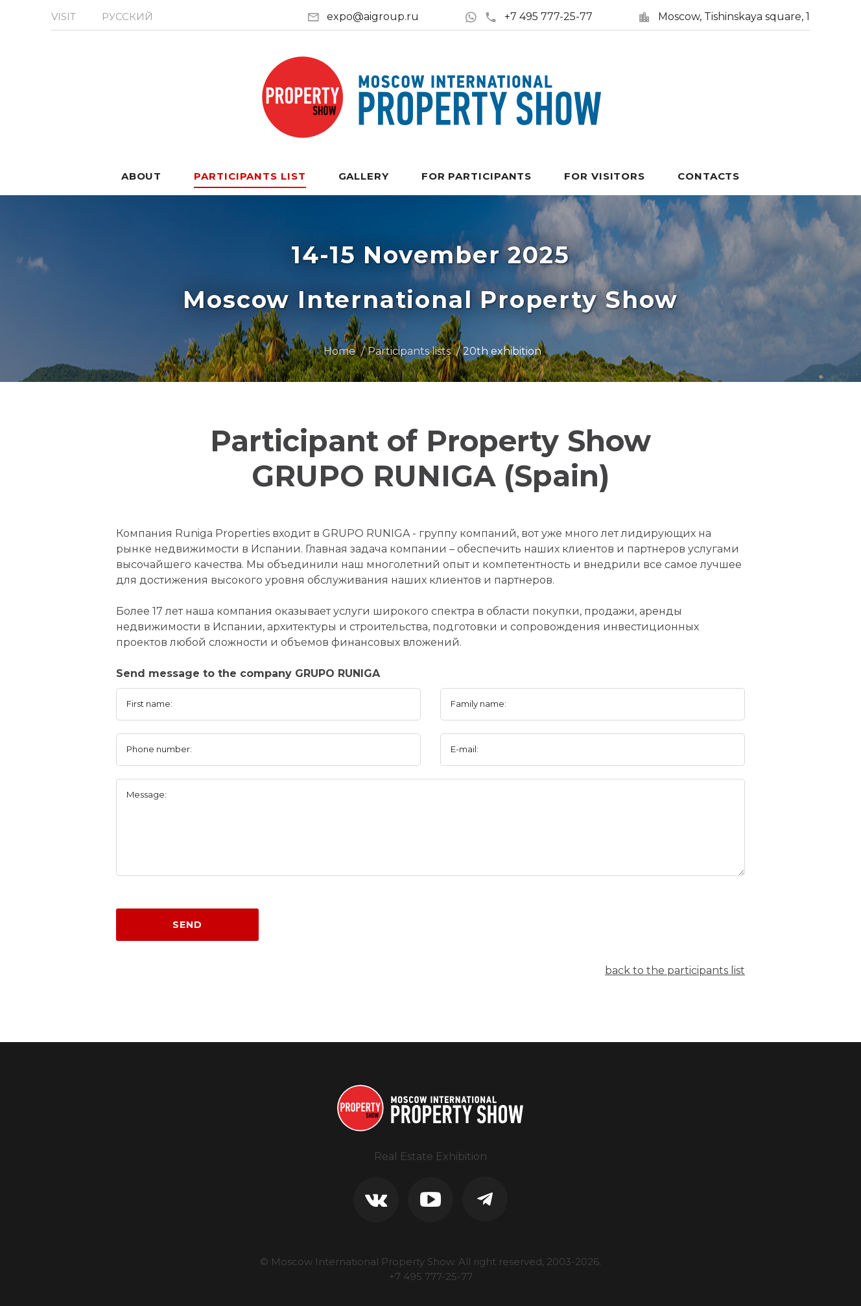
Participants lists (409, 351)
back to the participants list (675, 970)
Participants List (249, 176)
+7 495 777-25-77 (538, 16)
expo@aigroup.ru (373, 16)
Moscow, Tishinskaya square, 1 (734, 16)
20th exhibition (502, 351)
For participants (476, 176)
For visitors (604, 176)
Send (187, 925)
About (141, 176)
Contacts (709, 176)
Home (339, 351)
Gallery (363, 176)
